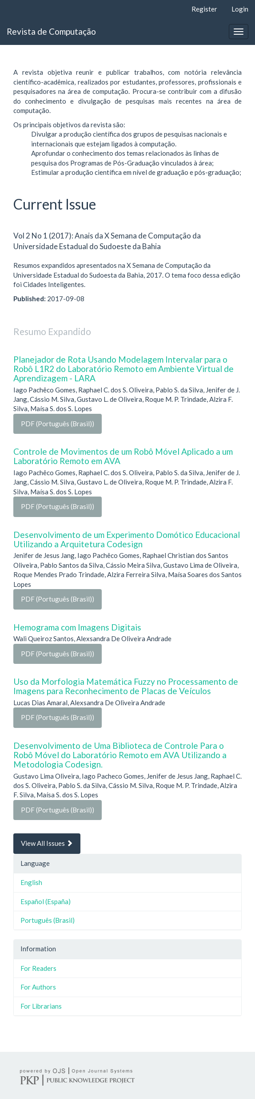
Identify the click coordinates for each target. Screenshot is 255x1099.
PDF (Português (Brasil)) (57, 424)
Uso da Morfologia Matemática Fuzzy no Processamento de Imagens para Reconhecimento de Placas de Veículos (125, 686)
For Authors (38, 987)
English (31, 882)
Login (239, 9)
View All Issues (47, 843)
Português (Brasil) (47, 920)
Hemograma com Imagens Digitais (77, 627)
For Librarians (41, 1006)
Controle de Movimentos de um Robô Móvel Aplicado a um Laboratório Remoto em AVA (123, 456)
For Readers (38, 968)
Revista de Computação (51, 31)
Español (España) (45, 901)
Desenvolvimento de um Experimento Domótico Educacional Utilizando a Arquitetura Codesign (126, 539)
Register (204, 9)
